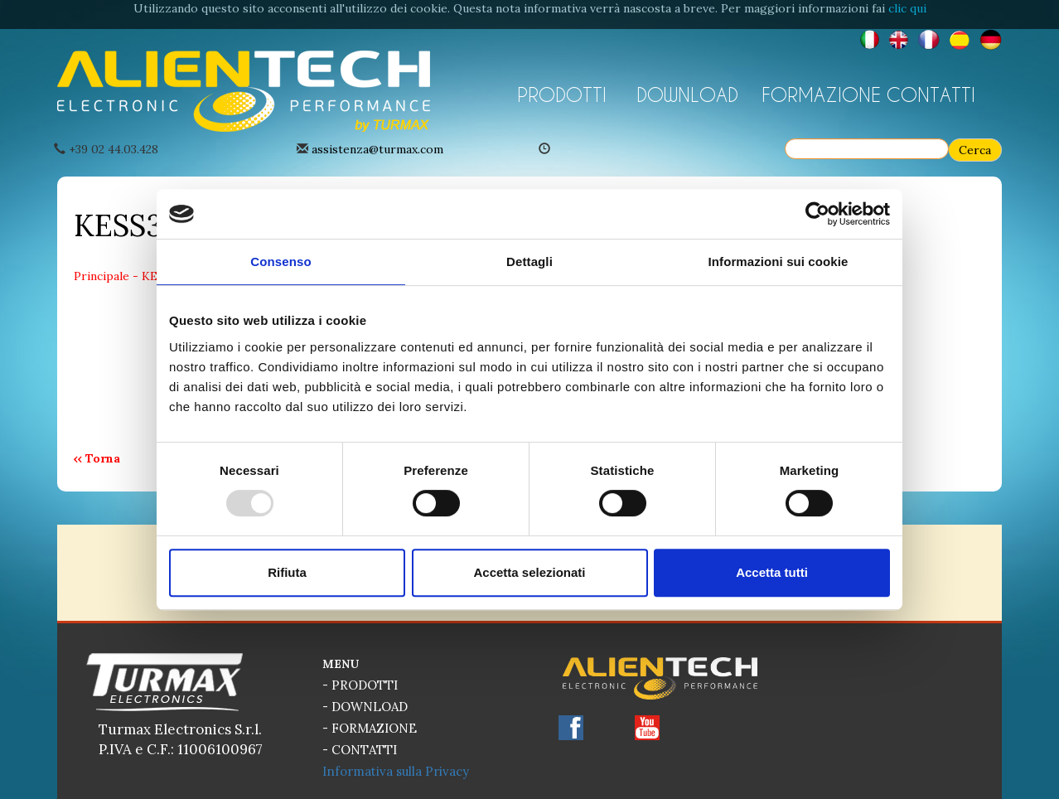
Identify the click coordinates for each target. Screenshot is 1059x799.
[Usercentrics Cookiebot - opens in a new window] (817, 213)
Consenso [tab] (280, 261)
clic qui (907, 8)
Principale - (108, 276)
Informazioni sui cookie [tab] (778, 261)
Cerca (975, 150)
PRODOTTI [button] (562, 94)
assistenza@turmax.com (377, 149)
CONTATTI (931, 94)
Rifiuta (287, 572)
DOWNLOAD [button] (687, 94)
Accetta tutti (772, 572)
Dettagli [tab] (529, 261)
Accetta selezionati (529, 572)
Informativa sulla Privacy (395, 771)
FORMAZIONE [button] (818, 94)
